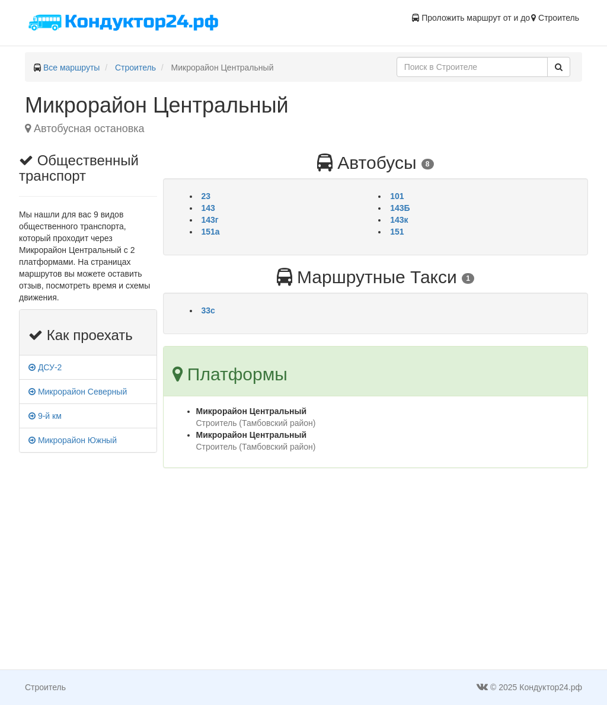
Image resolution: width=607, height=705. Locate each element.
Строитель (135, 67)
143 (208, 208)
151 (397, 231)
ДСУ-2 (45, 367)
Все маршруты (71, 67)
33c (208, 310)
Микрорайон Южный (72, 440)
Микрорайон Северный (77, 391)
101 (397, 196)
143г (210, 220)
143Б (400, 208)
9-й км (45, 416)
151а (211, 231)
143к (399, 220)
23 (206, 196)
